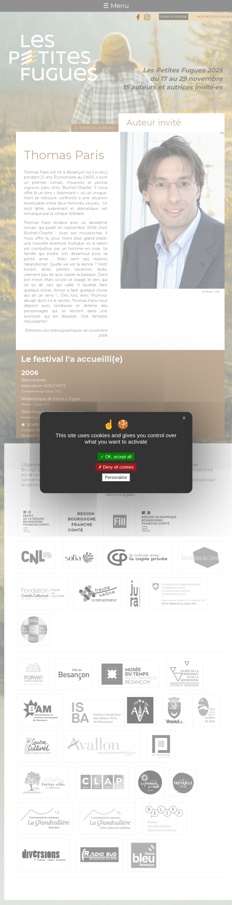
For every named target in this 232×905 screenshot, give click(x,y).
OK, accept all (116, 456)
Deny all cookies (116, 467)
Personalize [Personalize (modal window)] (116, 477)
